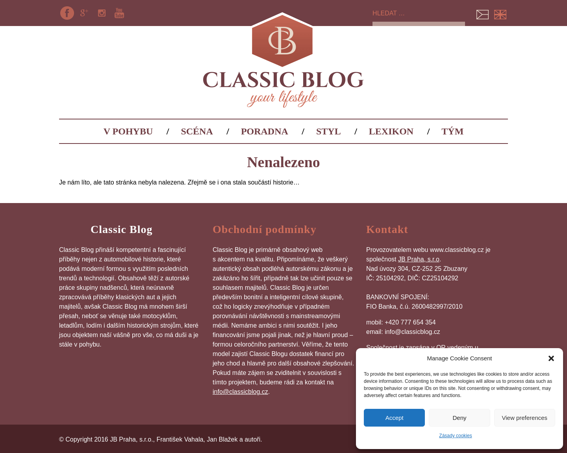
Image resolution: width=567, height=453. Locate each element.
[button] (551, 358)
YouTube (119, 13)
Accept (394, 417)
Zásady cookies (455, 435)
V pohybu (128, 131)
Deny (459, 417)
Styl (328, 131)
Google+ (84, 13)
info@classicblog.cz (240, 391)
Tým (452, 131)
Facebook (67, 13)
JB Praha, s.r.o (418, 259)
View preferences (525, 417)
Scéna (197, 131)
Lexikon (391, 131)
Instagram (102, 13)
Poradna (264, 131)
